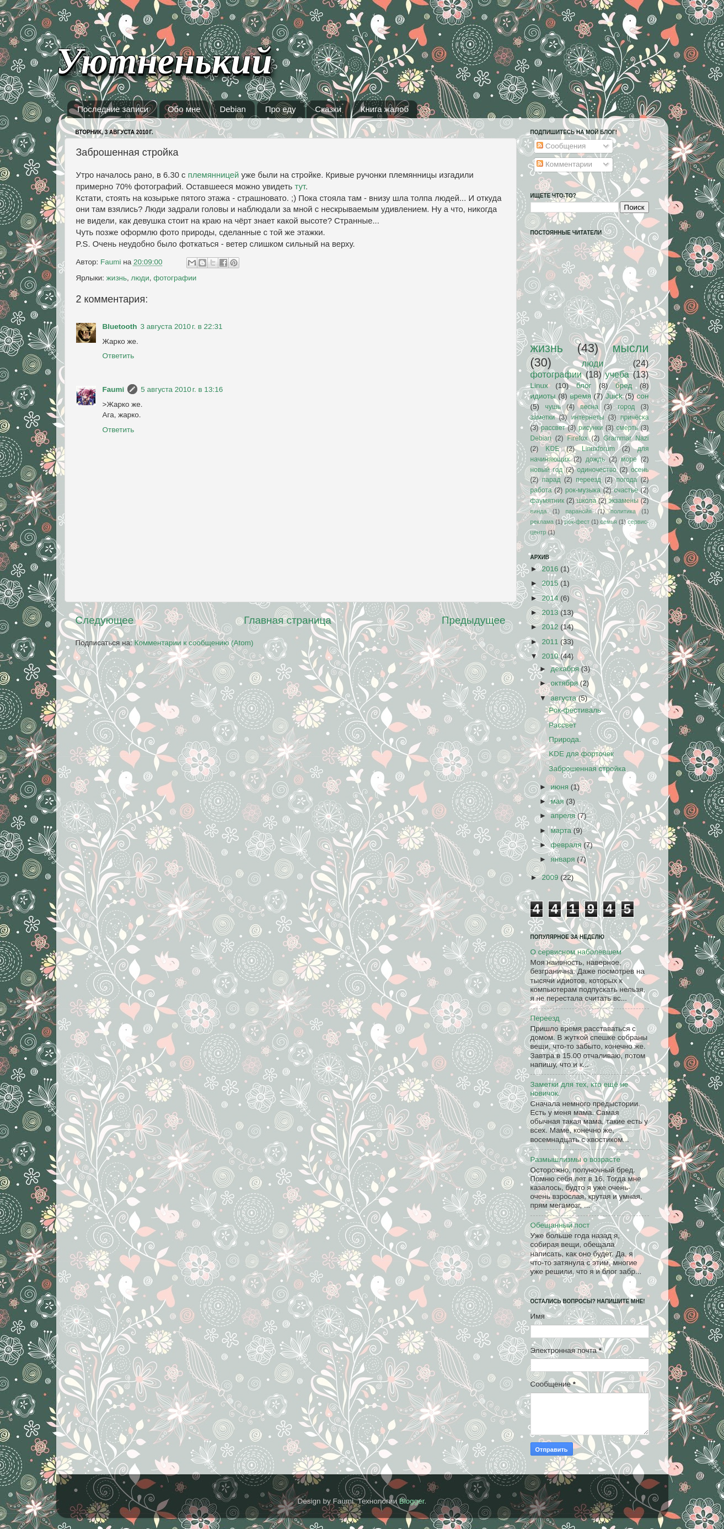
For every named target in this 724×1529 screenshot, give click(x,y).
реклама (542, 521)
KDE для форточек (581, 754)
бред (623, 385)
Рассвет (562, 725)
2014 (550, 598)
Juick (614, 396)
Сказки (328, 109)
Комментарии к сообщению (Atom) (194, 643)
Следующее (105, 620)
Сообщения (561, 146)
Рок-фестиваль (575, 710)
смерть (627, 428)
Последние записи (112, 109)
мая (558, 801)
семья (608, 521)
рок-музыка (582, 490)
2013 (550, 612)
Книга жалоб (385, 109)
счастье (626, 490)
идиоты (543, 396)
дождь (595, 459)
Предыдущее (474, 620)
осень (640, 470)
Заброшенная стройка (587, 768)
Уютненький (164, 61)
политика (623, 511)
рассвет (553, 428)
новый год (546, 470)
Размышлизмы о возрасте (575, 1159)
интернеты (587, 417)
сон (643, 396)
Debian (232, 109)
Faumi (114, 389)
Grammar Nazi (625, 438)
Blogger (412, 1501)
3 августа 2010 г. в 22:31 (182, 326)
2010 (550, 656)
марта (562, 830)
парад (551, 480)
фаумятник (547, 501)
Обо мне (184, 109)
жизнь (116, 278)
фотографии (174, 278)
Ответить (119, 356)
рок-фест (577, 521)
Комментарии (564, 164)
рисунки (590, 428)
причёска (634, 417)
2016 (550, 569)
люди (140, 278)
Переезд (545, 1018)
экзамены (623, 501)
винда (538, 511)
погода (626, 480)
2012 (550, 627)
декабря (566, 669)
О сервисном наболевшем (576, 952)
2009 (550, 877)
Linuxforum (598, 449)
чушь (553, 407)
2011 (550, 642)
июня (561, 787)
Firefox (577, 438)
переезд (588, 480)
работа (541, 490)
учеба (617, 374)
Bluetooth (120, 326)
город (626, 407)
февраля (567, 845)
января (564, 859)
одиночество (596, 470)
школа (587, 501)
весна (589, 407)
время (580, 396)
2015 (550, 583)
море (629, 459)
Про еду (280, 109)
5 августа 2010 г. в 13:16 (182, 389)
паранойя (578, 511)
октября (565, 683)
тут (299, 186)
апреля (564, 815)
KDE (552, 449)
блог (584, 385)
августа (564, 698)
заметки (542, 417)
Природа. (565, 739)
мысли (631, 348)
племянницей (213, 175)
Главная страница (287, 620)
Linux (539, 385)
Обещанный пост (560, 1225)
